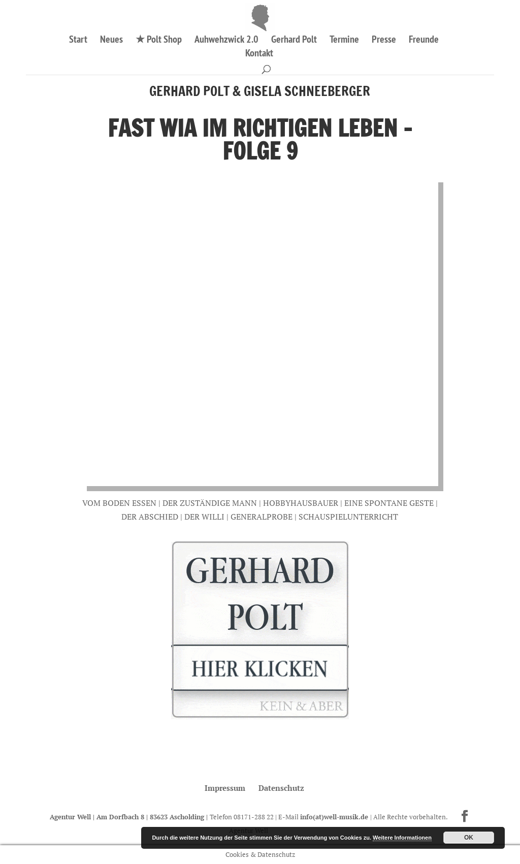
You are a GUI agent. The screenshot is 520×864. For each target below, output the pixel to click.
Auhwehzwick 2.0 (226, 41)
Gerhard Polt (294, 41)
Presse (384, 41)
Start (78, 41)
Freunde (424, 41)
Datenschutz (281, 788)
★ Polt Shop (159, 41)
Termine (344, 41)
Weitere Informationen (402, 838)
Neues (111, 41)
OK (468, 837)
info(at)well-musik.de (335, 816)
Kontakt (259, 54)
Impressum (225, 788)
